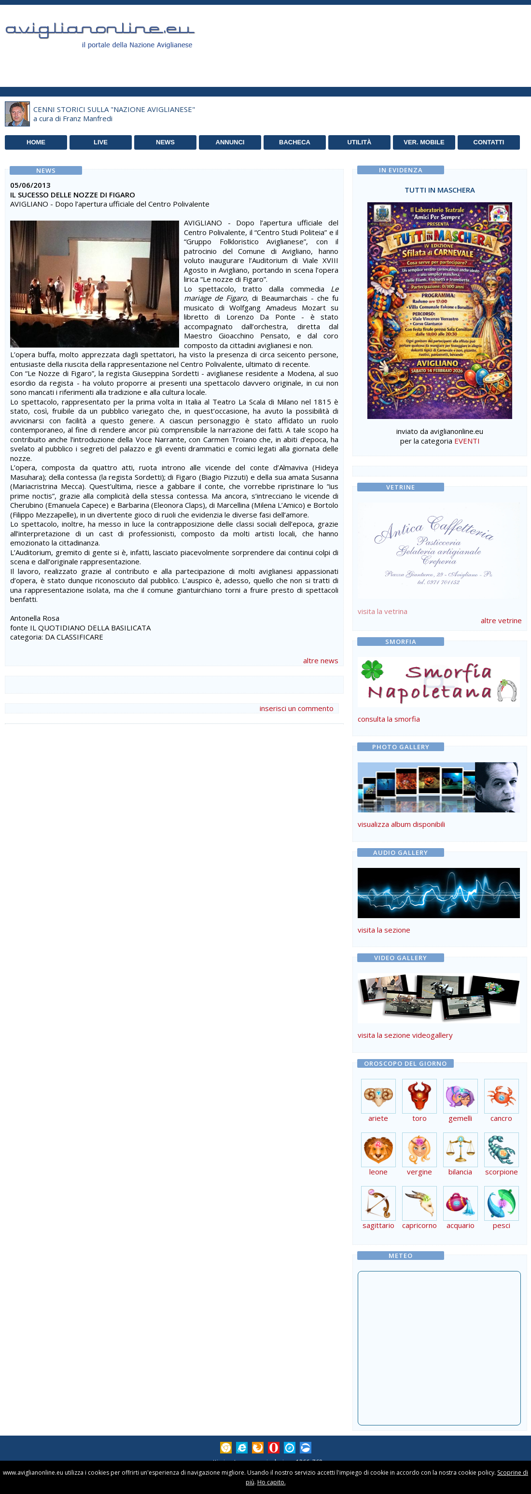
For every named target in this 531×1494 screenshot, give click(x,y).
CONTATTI (489, 142)
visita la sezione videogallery (405, 1035)
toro (419, 1114)
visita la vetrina (382, 611)
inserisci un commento (297, 708)
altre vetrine (501, 620)
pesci (501, 1221)
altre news (320, 660)
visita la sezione (384, 930)
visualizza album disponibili (401, 824)
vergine (419, 1167)
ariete (378, 1114)
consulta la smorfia (389, 719)
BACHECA (294, 142)
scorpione (501, 1167)
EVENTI (467, 441)
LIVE (101, 142)
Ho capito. (271, 1482)
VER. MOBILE (424, 142)
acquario (460, 1221)
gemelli (460, 1114)
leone (378, 1167)
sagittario (378, 1221)
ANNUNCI (230, 142)
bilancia (460, 1167)
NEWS (165, 142)
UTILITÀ (360, 142)
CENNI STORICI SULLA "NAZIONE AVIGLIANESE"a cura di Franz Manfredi (114, 114)
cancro (501, 1114)
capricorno (419, 1221)
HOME (36, 142)
